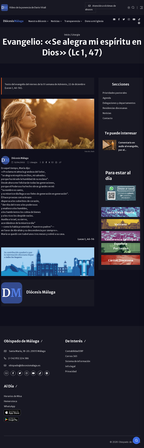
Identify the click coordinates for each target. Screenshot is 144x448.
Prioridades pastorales (115, 92)
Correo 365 (71, 356)
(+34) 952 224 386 (18, 358)
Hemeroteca (10, 401)
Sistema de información (77, 361)
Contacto (107, 118)
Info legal (70, 366)
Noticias (55, 21)
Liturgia (76, 34)
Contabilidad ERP (74, 351)
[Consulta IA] (136, 440)
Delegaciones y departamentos (119, 103)
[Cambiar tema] (128, 7)
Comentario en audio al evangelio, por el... (128, 146)
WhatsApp (9, 406)
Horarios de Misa (13, 396)
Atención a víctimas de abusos (100, 7)
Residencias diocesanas (115, 108)
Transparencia (72, 21)
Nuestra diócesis (37, 21)
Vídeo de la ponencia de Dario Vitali (27, 7)
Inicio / (67, 34)
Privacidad (70, 371)
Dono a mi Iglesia (94, 21)
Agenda (107, 98)
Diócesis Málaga (20, 158)
